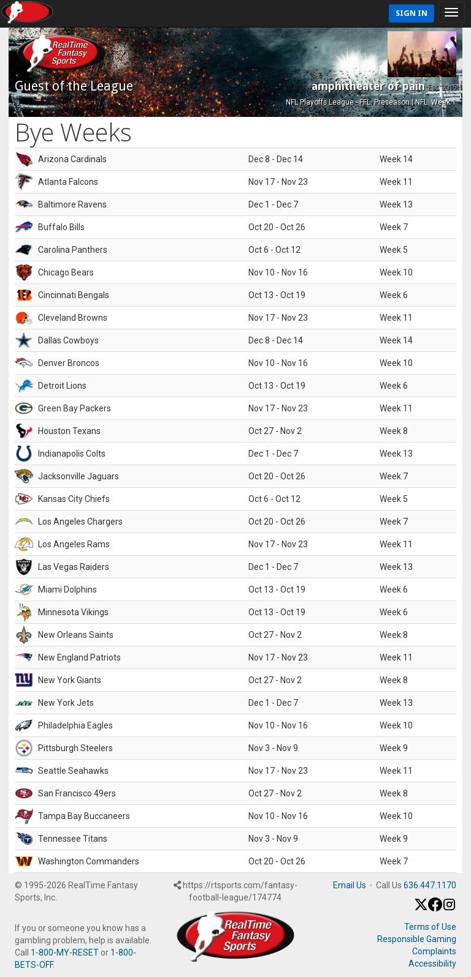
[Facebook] (435, 908)
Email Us (349, 885)
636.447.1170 (430, 885)
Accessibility (432, 963)
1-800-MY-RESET (65, 952)
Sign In (411, 13)
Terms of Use (430, 927)
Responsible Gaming (416, 939)
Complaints (434, 951)
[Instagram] (449, 908)
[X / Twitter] (421, 908)
